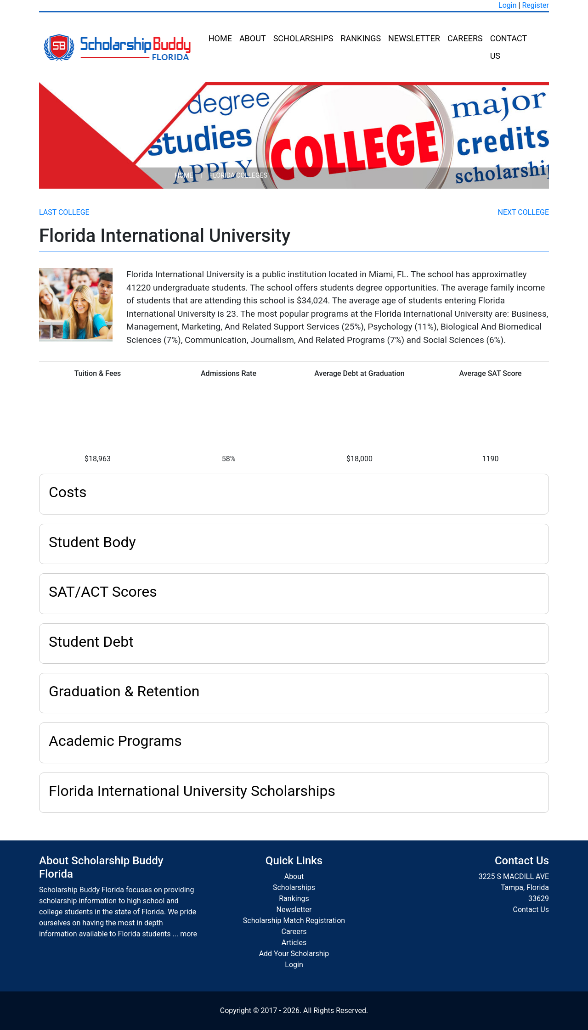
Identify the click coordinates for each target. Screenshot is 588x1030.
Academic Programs (115, 741)
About (252, 38)
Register (535, 5)
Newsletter (414, 38)
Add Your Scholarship (294, 953)
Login (507, 5)
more (188, 933)
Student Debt (91, 641)
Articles (294, 942)
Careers (465, 38)
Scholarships (303, 38)
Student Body (92, 542)
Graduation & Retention (124, 691)
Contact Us (508, 47)
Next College (523, 212)
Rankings (360, 38)
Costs (68, 492)
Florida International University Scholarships (192, 791)
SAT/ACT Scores (103, 591)
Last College (64, 212)
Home (220, 38)
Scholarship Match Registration (294, 920)
